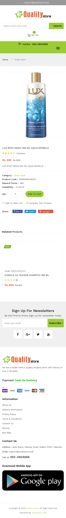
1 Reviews (20, 153)
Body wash (19, 175)
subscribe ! (55, 323)
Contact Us (7, 423)
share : (5, 211)
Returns (6, 428)
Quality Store (32, 508)
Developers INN (39, 513)
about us (6, 405)
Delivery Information (12, 409)
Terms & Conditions (12, 419)
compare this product (38, 203)
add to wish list (12, 203)
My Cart (33, 35)
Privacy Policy (9, 414)
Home (5, 59)
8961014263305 (18, 271)
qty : (4, 194)
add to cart (34, 194)
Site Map (6, 432)
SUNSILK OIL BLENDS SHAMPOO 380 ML (27, 275)
